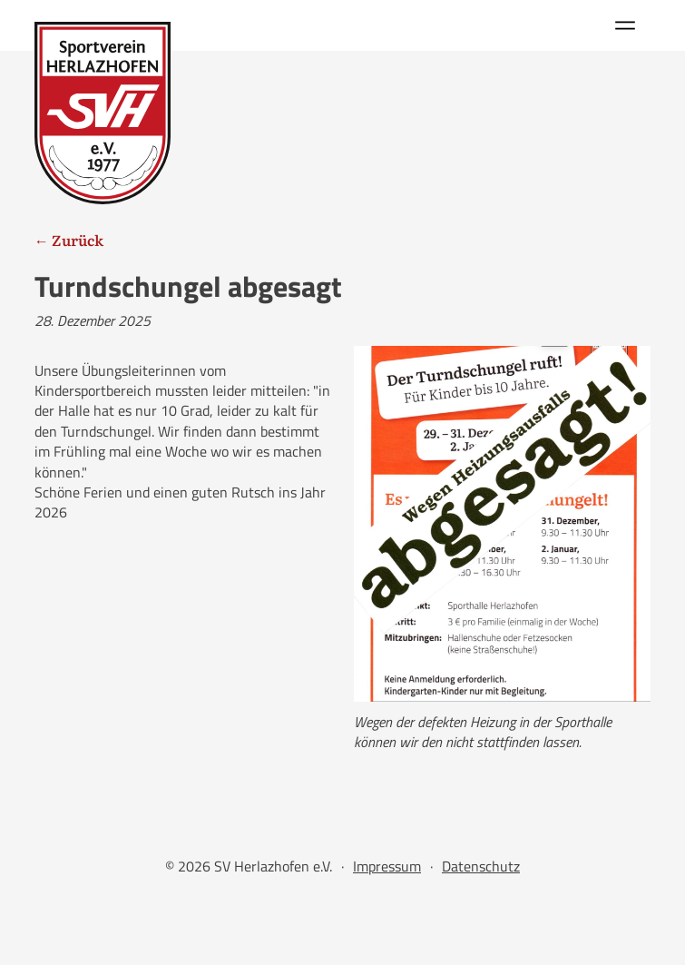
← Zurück (68, 239)
